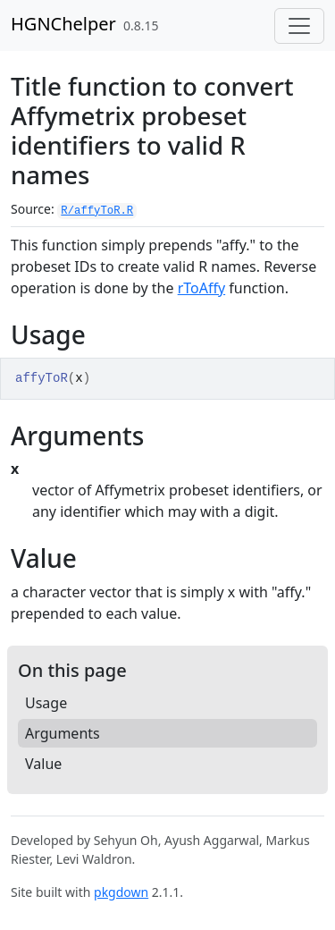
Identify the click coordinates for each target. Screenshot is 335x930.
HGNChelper (63, 24)
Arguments (62, 733)
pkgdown (121, 892)
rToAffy (201, 288)
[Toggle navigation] (299, 26)
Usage (46, 703)
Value (43, 764)
